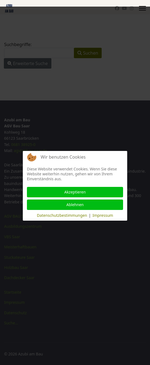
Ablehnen (75, 204)
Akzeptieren (75, 192)
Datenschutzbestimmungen (62, 215)
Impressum (103, 215)
